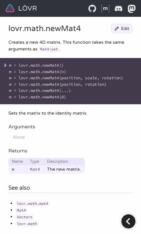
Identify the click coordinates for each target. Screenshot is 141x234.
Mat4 (35, 169)
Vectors (24, 216)
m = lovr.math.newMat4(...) (40, 90)
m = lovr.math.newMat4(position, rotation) (58, 84)
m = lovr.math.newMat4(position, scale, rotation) (66, 77)
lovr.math (26, 28)
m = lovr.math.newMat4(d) (37, 96)
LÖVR (21, 8)
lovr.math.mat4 (32, 203)
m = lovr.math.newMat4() (36, 65)
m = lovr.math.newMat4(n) (37, 71)
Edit (121, 28)
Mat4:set (49, 49)
